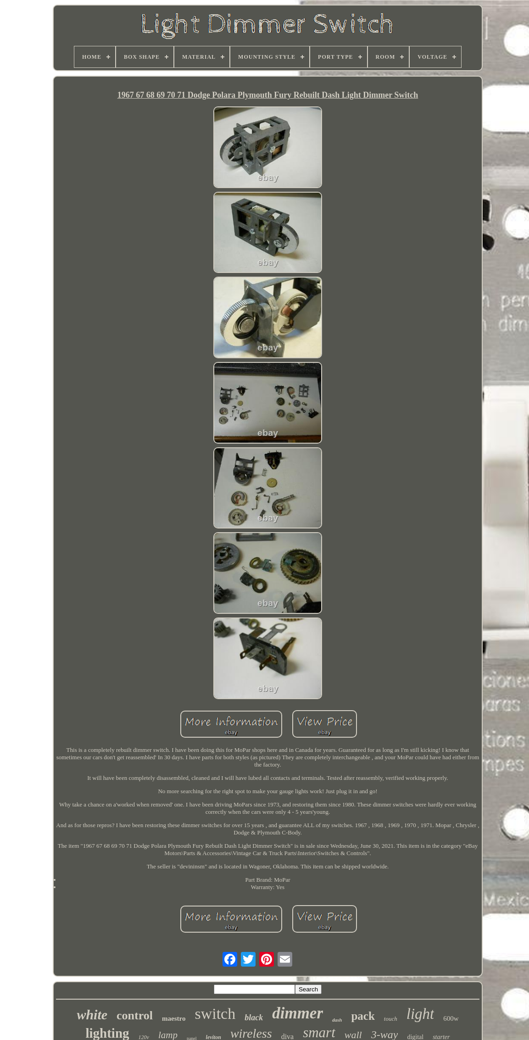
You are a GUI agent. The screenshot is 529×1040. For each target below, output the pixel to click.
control (135, 1015)
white (92, 1014)
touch (390, 1018)
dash (337, 1020)
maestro (173, 1018)
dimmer (297, 1013)
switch (215, 1013)
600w (450, 1018)
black (254, 1017)
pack (362, 1016)
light (420, 1014)
